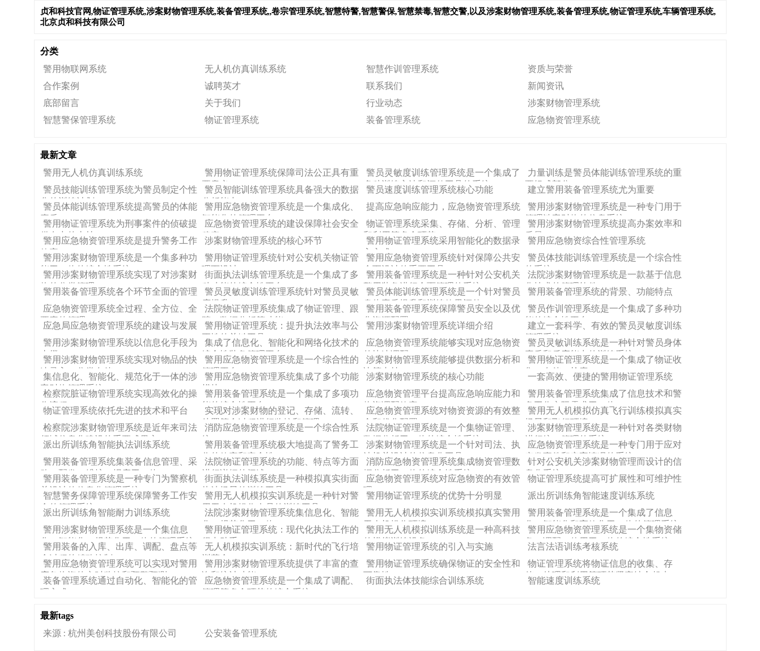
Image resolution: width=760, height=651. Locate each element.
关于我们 (223, 103)
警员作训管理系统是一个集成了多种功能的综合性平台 (603, 310)
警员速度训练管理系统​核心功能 (429, 189)
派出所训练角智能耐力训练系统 (106, 512)
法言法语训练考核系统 (573, 546)
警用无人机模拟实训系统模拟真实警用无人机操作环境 (441, 514)
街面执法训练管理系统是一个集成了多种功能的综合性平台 (280, 276)
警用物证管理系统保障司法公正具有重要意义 (280, 174)
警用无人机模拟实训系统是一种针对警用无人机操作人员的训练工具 (280, 497)
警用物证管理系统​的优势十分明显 (434, 495)
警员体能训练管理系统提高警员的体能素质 (118, 208)
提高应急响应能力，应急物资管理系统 (443, 206)
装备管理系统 (393, 120)
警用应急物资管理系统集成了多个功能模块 (280, 378)
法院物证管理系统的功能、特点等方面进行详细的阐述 (280, 463)
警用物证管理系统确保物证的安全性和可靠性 (441, 565)
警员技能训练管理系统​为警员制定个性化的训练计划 (118, 191)
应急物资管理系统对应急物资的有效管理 (441, 480)
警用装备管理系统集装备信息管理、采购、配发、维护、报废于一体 (118, 463)
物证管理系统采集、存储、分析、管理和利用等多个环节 (441, 225)
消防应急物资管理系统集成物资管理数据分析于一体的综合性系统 (441, 463)
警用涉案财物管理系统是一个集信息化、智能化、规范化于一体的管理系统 (117, 531)
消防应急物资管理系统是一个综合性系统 (280, 429)
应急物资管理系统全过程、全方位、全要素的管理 (118, 310)
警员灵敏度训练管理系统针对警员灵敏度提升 (280, 293)
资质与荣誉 (550, 69)
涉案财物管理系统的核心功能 (425, 376)
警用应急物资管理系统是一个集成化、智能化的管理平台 (280, 208)
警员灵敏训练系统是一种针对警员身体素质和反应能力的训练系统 (603, 344)
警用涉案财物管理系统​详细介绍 (429, 325)
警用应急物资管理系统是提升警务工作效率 (118, 242)
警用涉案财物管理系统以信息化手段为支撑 (118, 344)
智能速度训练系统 (564, 580)
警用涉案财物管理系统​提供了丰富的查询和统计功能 (280, 565)
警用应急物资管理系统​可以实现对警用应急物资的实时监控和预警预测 (118, 565)
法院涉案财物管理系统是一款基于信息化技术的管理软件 (603, 276)
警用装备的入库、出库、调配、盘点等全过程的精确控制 (118, 548)
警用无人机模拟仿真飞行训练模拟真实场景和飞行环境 (603, 412)
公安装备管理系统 (241, 633)
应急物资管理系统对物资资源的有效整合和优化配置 (441, 412)
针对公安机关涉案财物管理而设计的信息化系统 (603, 463)
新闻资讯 (546, 86)
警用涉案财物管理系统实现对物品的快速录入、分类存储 (118, 361)
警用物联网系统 (75, 69)
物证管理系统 (232, 120)
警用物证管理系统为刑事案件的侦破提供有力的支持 (118, 225)
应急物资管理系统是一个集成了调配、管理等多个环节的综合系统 (280, 582)
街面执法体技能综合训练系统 (425, 580)
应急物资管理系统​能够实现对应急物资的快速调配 (441, 344)
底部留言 (61, 103)
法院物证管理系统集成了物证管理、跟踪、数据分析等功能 (280, 310)
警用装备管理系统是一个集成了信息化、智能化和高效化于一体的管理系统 (602, 514)
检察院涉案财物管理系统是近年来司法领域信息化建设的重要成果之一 (118, 429)
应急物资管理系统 (564, 120)
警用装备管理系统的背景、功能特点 (600, 291)
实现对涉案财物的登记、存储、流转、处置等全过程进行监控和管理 (280, 412)
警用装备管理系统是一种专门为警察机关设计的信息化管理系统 (118, 480)
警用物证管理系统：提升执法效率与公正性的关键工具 (280, 327)
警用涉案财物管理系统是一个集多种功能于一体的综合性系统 (118, 259)
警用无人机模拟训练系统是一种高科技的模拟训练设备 (441, 531)
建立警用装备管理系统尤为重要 (591, 189)
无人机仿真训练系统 (245, 69)
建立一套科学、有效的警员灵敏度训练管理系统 (603, 327)
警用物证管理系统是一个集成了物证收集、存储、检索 (603, 361)
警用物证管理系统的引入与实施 (429, 546)
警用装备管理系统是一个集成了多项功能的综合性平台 (280, 395)
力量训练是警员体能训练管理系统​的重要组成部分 (603, 174)
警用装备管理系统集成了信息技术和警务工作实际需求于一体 (603, 395)
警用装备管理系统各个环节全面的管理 (120, 291)
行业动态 (384, 103)
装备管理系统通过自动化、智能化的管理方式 (118, 582)
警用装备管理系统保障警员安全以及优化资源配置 (441, 310)
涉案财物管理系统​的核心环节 (263, 240)
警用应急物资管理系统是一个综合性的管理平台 (280, 361)
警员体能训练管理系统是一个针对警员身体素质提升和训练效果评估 (441, 293)
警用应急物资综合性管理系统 (587, 240)
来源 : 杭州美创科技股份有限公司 (110, 633)
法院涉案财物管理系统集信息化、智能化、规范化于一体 (280, 514)
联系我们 (384, 86)
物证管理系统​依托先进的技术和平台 (115, 410)
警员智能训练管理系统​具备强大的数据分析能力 (280, 191)
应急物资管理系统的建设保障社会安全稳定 (280, 225)
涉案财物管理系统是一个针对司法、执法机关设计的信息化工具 (441, 446)
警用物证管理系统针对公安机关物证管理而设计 (280, 259)
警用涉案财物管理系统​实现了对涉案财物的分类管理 (118, 276)
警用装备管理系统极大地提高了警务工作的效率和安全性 (280, 446)
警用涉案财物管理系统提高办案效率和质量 (603, 225)
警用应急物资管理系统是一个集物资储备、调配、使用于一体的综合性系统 (603, 531)
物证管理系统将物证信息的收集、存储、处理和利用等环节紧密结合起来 (599, 565)
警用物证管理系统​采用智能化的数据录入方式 (441, 242)
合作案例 (61, 86)
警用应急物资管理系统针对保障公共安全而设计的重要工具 (441, 259)
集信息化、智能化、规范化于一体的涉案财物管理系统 (118, 378)
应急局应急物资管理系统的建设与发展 (120, 325)
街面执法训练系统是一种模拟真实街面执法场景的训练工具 (280, 480)
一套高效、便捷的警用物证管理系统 (600, 376)
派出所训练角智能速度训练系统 (591, 495)
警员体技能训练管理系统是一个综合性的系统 (603, 259)
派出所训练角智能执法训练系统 (106, 444)
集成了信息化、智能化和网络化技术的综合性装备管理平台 (280, 344)
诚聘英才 (223, 86)
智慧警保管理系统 (79, 120)
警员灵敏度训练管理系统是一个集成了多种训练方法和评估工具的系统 (441, 174)
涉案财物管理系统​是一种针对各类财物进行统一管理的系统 (603, 429)
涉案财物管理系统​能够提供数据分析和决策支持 (441, 361)
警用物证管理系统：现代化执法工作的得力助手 (280, 531)
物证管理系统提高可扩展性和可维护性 (605, 478)
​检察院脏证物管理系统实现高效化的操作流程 (118, 395)
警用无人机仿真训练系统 (93, 172)
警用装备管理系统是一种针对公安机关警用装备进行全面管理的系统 (441, 276)
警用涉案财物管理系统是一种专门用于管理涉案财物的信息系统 (603, 208)
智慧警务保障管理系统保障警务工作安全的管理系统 (118, 497)
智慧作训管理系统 (402, 69)
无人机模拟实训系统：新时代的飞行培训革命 (280, 548)
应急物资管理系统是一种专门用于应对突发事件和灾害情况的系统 (603, 446)
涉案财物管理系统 (564, 103)
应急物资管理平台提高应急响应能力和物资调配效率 (441, 395)
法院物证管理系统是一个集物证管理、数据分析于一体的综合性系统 (441, 429)
